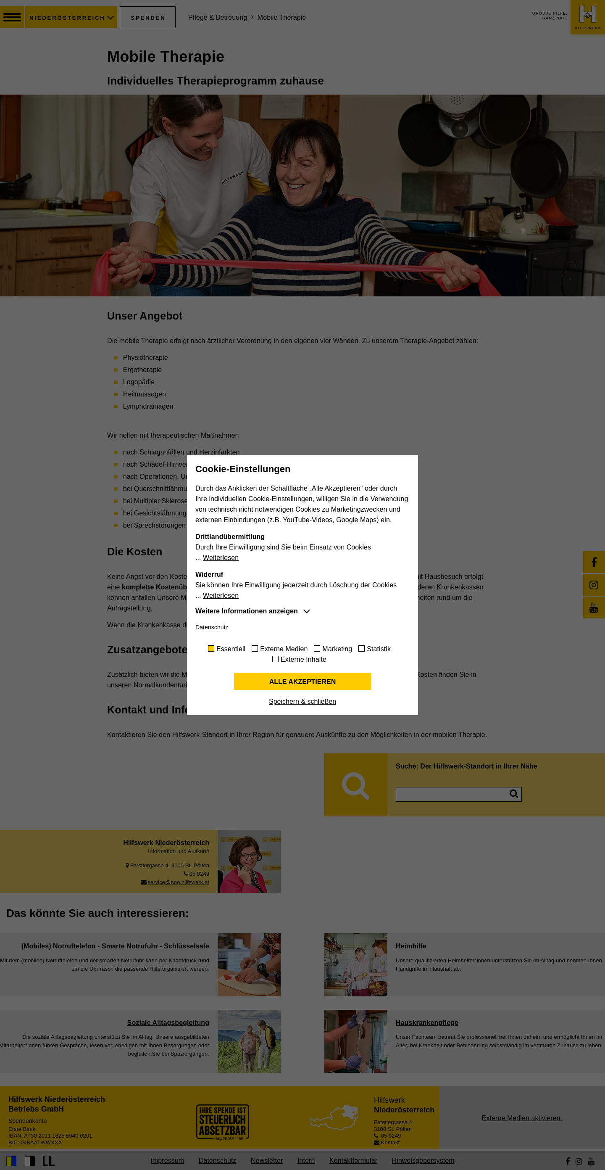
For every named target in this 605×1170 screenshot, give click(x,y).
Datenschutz (212, 627)
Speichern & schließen (302, 701)
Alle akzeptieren (302, 681)
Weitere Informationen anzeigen (246, 611)
